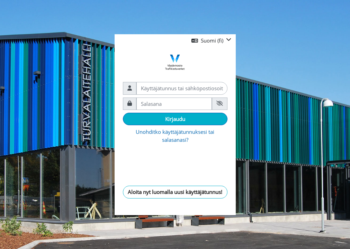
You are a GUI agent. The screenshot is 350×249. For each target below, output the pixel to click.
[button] (211, 40)
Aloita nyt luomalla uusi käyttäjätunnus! (175, 191)
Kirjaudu (175, 119)
